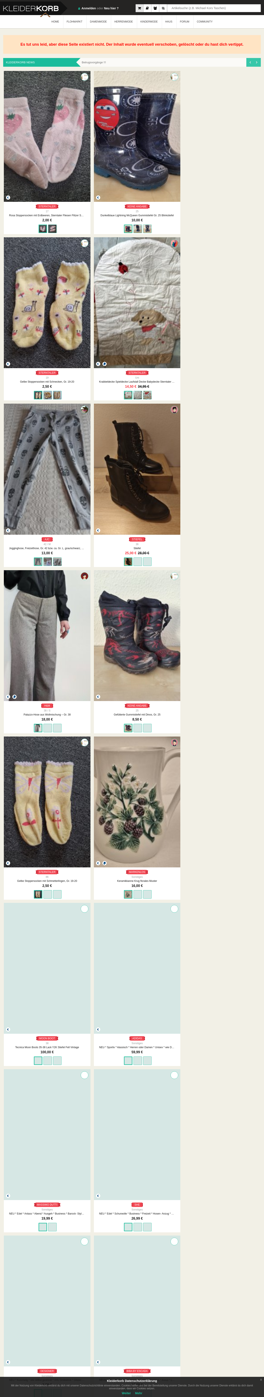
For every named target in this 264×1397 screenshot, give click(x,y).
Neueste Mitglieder (104, 1329)
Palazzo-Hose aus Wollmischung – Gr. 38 (80, 266)
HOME (55, 21)
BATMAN (184, 927)
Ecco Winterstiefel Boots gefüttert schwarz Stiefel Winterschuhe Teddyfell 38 (28, 827)
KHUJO (235, 593)
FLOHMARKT (74, 21)
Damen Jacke (80, 602)
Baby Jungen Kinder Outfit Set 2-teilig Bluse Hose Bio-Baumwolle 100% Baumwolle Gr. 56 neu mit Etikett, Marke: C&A (236, 1045)
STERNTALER (28, 148)
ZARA (235, 927)
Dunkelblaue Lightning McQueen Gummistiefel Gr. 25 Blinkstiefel (80, 157)
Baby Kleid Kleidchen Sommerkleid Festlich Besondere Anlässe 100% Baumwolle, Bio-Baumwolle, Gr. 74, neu (28, 1263)
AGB (178, 1325)
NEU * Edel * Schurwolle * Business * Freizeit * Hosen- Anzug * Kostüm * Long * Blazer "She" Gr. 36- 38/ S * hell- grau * (184, 375)
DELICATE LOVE (184, 818)
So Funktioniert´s (226, 1329)
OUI (236, 818)
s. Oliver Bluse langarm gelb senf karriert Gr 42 (132, 827)
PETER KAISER (184, 475)
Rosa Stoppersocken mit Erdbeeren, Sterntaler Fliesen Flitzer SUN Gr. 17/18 (28, 157)
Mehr (138, 1393)
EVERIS (132, 710)
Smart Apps (223, 1334)
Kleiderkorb (30, 1330)
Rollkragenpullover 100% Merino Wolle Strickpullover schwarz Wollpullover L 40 (236, 719)
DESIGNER (236, 366)
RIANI (184, 1254)
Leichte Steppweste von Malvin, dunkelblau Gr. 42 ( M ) (184, 1045)
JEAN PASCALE (28, 593)
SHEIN (28, 1145)
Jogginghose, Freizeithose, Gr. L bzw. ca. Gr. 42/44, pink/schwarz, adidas (236, 1154)
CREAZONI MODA (236, 710)
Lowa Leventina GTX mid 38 (132, 1154)
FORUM (184, 21)
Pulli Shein (28, 1154)
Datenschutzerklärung (188, 1329)
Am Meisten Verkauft (105, 1325)
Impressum (141, 1325)
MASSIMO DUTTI (132, 366)
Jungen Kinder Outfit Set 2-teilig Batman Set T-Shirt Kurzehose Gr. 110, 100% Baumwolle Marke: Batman (184, 936)
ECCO (28, 818)
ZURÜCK (99, 1292)
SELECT (132, 1254)
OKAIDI (80, 710)
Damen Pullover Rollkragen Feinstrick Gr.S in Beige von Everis (132, 719)
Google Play (43, 1353)
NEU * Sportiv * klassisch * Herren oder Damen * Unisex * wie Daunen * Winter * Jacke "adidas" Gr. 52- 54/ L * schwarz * (80, 375)
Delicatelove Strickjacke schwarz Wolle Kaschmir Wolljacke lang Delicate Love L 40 (184, 827)
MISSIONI (236, 475)
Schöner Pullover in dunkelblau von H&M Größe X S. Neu (28, 719)
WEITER (164, 1292)
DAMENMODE (98, 21)
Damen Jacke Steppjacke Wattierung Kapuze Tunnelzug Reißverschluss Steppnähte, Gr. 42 (28, 602)
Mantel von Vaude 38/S (184, 1154)
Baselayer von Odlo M (80, 1154)
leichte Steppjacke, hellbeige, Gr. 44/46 (80, 1045)
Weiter (126, 1393)
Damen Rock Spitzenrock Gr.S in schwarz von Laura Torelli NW (184, 719)
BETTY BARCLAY (80, 475)
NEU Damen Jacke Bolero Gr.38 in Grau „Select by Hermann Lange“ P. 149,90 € (132, 1263)
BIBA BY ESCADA (28, 475)
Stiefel (28, 266)
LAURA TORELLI (184, 710)
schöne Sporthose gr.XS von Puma (132, 936)
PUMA (132, 927)
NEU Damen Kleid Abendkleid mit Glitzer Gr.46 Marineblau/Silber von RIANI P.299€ (184, 1263)
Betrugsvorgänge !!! (94, 62)
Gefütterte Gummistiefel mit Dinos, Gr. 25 (132, 266)
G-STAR (80, 927)
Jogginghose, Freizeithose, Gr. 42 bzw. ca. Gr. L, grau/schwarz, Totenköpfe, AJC (236, 157)
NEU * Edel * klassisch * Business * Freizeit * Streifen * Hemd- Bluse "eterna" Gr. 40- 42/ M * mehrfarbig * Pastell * (132, 484)
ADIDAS (80, 366)
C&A (132, 1036)
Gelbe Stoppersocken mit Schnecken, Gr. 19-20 (132, 157)
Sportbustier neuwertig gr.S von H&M (28, 936)
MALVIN (184, 1036)
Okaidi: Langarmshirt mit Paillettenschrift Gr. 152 (80, 719)
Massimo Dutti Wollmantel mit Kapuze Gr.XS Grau (28, 1045)
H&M (80, 257)
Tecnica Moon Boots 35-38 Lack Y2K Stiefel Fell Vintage (28, 375)
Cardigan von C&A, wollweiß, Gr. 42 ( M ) (132, 1045)
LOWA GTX (132, 1145)
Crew (96, 1338)
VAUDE (184, 1145)
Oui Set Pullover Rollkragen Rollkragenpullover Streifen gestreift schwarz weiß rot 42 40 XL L (236, 827)
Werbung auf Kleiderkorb (149, 1334)
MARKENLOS (236, 257)
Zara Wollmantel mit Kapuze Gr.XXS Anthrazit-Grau (236, 936)
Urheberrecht (183, 1334)
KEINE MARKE (80, 1036)
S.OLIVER (132, 818)
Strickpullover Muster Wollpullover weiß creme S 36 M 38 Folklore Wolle (80, 827)
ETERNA (132, 475)
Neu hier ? (111, 8)
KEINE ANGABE (80, 148)
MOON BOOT (28, 366)
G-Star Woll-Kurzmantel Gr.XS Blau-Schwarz (80, 936)
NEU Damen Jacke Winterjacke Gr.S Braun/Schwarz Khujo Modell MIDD (235, 602)
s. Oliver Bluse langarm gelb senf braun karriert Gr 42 (236, 1263)
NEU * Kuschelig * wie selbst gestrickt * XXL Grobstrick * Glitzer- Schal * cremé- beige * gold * (236, 375)
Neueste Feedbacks (104, 1334)
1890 (148, 1292)
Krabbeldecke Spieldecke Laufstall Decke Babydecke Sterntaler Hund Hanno (184, 157)
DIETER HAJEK (80, 1254)
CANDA (80, 818)
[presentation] (250, 62)
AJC (236, 148)
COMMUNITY (204, 21)
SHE (184, 366)
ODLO (80, 1145)
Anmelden (89, 8)
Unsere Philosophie (146, 1329)
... (138, 1292)
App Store (16, 1353)
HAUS (168, 21)
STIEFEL (28, 257)
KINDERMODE (149, 21)
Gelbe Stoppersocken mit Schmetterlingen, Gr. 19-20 (184, 266)
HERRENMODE (123, 21)
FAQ (219, 1325)
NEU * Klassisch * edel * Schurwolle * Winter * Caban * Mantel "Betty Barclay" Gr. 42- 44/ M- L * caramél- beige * (80, 484)
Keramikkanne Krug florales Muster (236, 266)
